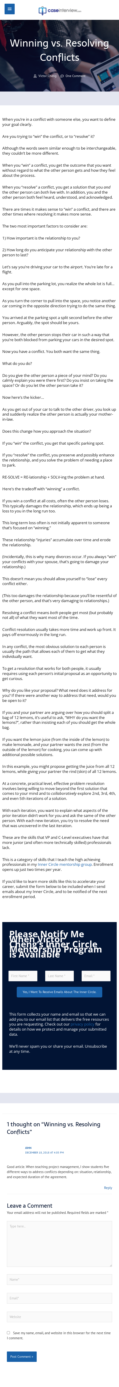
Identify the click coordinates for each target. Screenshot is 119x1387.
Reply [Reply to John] (108, 1188)
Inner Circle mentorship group (65, 864)
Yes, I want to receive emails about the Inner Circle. (59, 992)
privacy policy (82, 1024)
